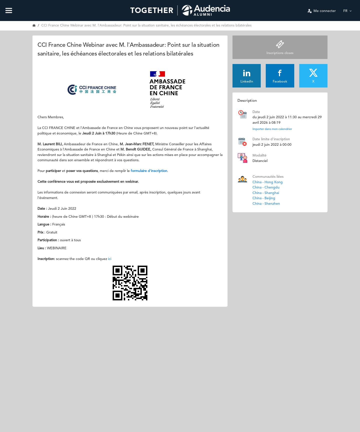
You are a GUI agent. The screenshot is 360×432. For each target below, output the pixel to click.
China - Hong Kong (267, 182)
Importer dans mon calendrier (272, 129)
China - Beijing (263, 198)
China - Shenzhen (266, 204)
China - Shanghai (265, 193)
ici (109, 259)
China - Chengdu (266, 187)
